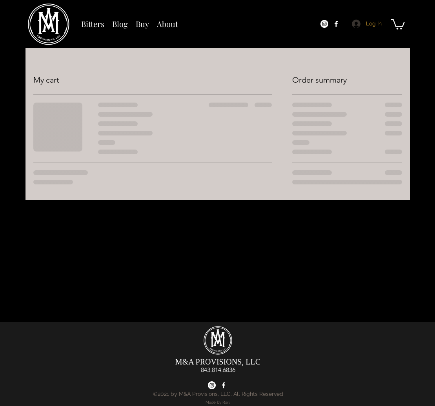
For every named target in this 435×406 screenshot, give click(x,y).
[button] (398, 23)
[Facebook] (336, 24)
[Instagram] (324, 24)
